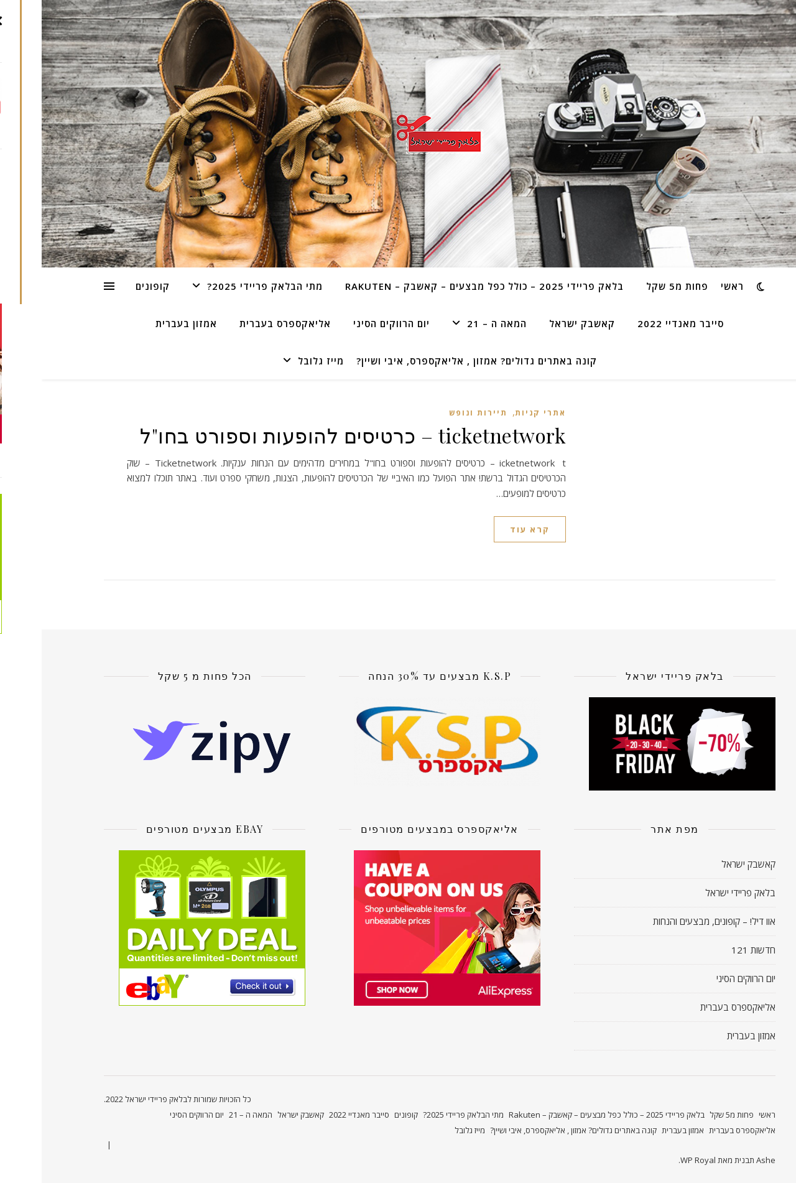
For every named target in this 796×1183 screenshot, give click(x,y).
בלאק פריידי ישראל (699, 892)
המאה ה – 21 (455, 323)
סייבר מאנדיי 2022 (639, 323)
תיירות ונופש (436, 412)
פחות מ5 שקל (635, 286)
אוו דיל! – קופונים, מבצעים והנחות (672, 921)
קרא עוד (488, 529)
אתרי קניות (498, 412)
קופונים (111, 286)
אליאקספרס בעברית (243, 323)
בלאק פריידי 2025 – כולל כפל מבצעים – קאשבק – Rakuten (442, 286)
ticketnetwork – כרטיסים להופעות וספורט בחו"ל (311, 435)
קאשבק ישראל (540, 323)
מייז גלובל (279, 361)
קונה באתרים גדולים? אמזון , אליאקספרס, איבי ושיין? (435, 361)
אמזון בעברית (144, 323)
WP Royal (656, 1160)
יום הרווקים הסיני (350, 323)
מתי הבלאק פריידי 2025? (223, 286)
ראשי (690, 286)
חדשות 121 (712, 950)
